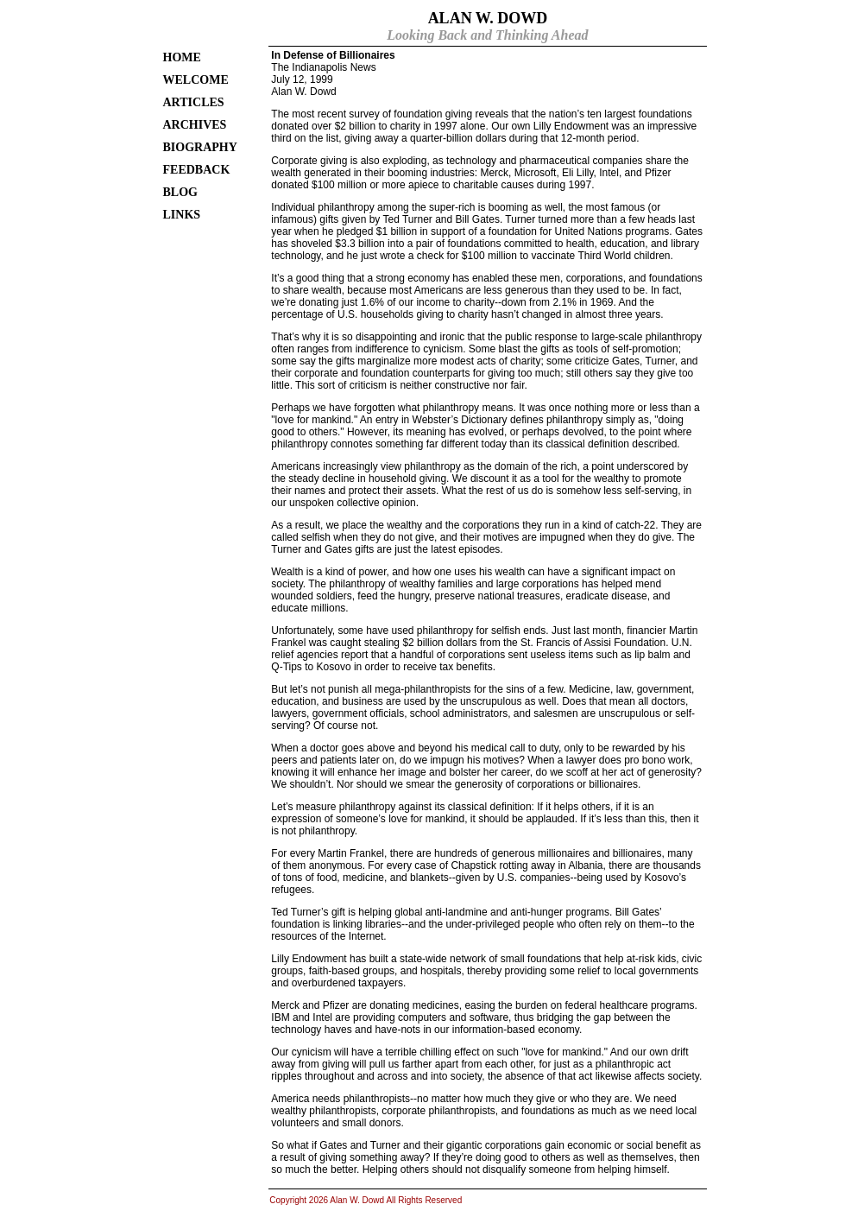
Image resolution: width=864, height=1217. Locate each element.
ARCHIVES (195, 124)
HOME (182, 57)
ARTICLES (193, 102)
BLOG (180, 192)
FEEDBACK (196, 169)
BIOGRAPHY (200, 147)
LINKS (182, 214)
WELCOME (196, 79)
